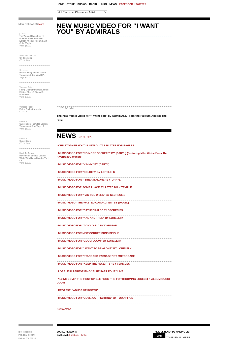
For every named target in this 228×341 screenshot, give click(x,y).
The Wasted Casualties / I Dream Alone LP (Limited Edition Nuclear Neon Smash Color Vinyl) (33, 39)
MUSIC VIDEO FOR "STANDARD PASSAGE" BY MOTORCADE (96, 256)
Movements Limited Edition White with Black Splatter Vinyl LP (34, 158)
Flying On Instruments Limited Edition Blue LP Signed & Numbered (34, 92)
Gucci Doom (25, 141)
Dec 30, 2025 (85, 137)
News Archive (64, 309)
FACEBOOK (126, 4)
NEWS (113, 4)
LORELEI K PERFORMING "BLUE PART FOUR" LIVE (90, 271)
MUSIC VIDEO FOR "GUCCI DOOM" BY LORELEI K (89, 240)
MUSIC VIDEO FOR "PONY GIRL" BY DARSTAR (87, 225)
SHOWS (82, 4)
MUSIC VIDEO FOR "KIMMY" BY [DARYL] (83, 164)
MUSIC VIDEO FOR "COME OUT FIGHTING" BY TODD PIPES (95, 297)
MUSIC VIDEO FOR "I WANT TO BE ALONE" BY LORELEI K (95, 248)
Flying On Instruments (30, 109)
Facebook (74, 335)
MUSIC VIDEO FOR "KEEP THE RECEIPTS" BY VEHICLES (94, 263)
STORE (71, 4)
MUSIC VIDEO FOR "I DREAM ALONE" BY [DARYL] (89, 179)
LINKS (103, 4)
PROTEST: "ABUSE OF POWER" (78, 290)
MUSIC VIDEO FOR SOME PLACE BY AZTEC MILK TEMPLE (95, 187)
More (41, 24)
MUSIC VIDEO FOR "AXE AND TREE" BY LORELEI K (90, 217)
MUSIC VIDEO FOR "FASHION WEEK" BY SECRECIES (91, 194)
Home (60, 4)
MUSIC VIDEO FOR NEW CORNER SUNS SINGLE (88, 233)
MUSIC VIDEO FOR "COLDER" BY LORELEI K (86, 172)
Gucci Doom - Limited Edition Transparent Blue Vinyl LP (34, 125)
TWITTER (141, 4)
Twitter (83, 335)
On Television (26, 58)
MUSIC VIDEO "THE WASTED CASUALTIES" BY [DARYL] (93, 202)
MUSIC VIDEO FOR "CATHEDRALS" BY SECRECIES (90, 210)
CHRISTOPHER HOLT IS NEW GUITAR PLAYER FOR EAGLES (96, 145)
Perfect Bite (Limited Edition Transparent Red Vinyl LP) (33, 74)
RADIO (93, 4)
